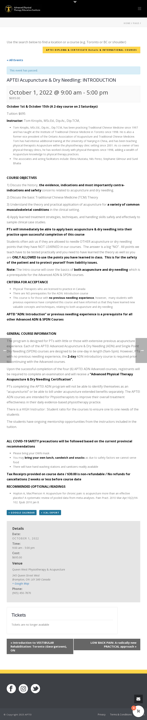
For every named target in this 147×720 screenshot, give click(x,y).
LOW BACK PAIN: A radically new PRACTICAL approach (113, 644)
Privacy (101, 714)
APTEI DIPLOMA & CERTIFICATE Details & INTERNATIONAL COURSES (91, 50)
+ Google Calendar (21, 512)
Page (136, 23)
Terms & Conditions (121, 714)
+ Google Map (20, 583)
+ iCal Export (50, 512)
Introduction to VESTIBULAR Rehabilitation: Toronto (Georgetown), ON (39, 646)
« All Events (15, 60)
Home (127, 23)
